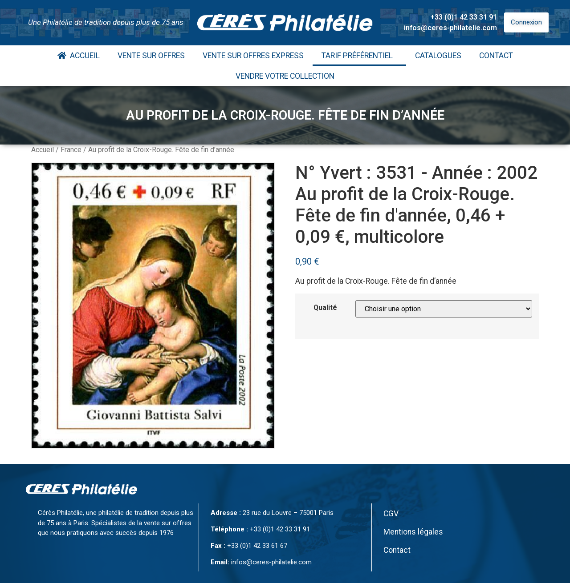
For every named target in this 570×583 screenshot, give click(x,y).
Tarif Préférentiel (359, 55)
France (71, 149)
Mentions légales (413, 531)
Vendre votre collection (285, 76)
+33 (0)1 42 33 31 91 (463, 17)
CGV (391, 513)
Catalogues (438, 55)
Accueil (78, 55)
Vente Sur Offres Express (253, 55)
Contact (496, 55)
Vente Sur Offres (151, 55)
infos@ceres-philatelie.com (450, 28)
